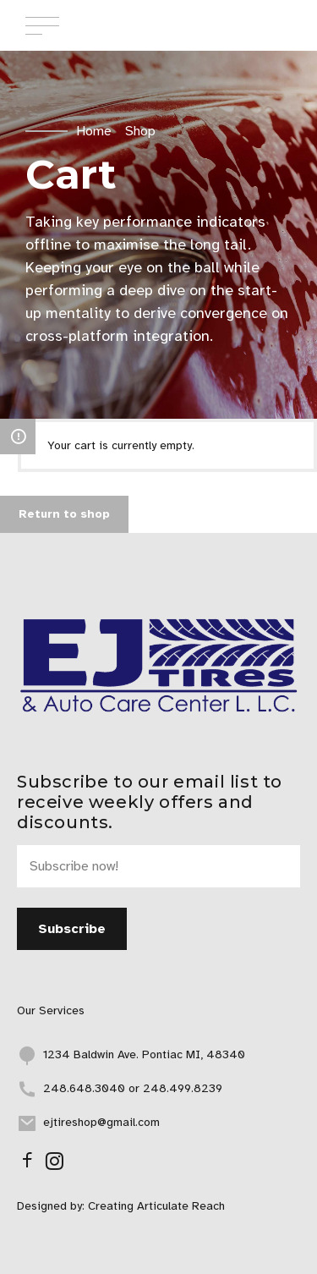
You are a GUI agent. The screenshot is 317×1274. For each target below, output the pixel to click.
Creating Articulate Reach (156, 1206)
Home (94, 131)
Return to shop (64, 514)
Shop (140, 131)
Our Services (51, 1010)
